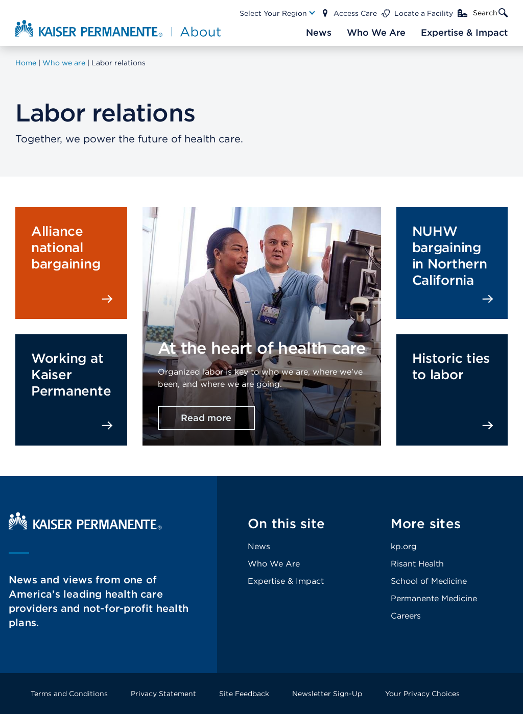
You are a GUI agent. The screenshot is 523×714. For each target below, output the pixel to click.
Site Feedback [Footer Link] (244, 694)
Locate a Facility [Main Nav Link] (423, 13)
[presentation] (261, 305)
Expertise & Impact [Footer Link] (286, 581)
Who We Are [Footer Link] (274, 564)
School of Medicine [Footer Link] (429, 581)
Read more (206, 417)
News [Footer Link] (259, 546)
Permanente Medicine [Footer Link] (434, 598)
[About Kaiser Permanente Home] (113, 28)
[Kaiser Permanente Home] (85, 527)
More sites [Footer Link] (426, 523)
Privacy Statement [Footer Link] (163, 694)
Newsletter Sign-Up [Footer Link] (327, 694)
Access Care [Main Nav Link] (355, 13)
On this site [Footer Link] (286, 523)
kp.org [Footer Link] (404, 546)
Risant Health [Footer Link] (417, 564)
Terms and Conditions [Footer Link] (69, 694)
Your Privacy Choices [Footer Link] (422, 694)
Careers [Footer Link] (406, 616)
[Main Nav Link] (278, 13)
